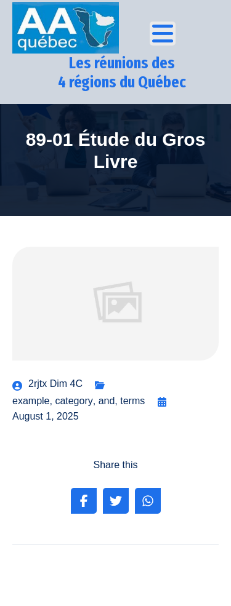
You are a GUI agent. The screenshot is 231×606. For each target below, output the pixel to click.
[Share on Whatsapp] (148, 501)
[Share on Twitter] (116, 501)
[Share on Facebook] (84, 501)
